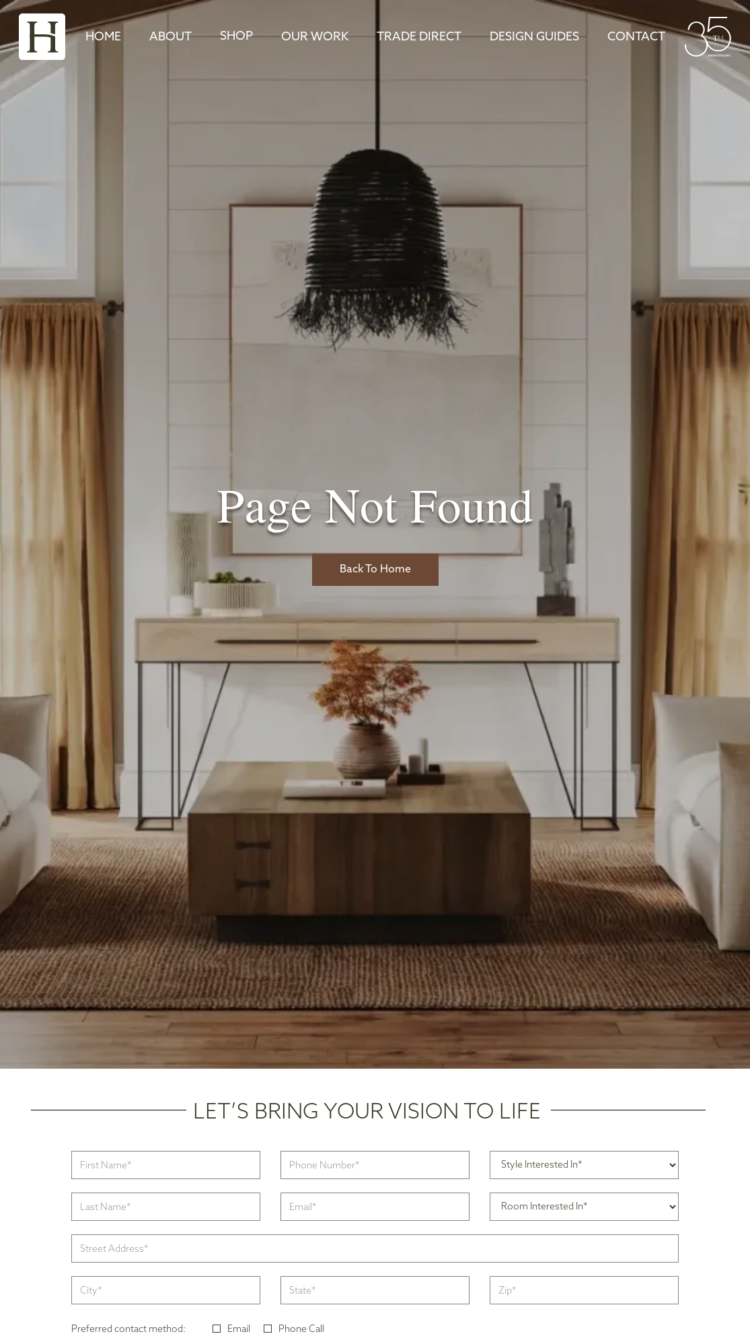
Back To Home (375, 569)
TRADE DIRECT (419, 37)
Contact (636, 37)
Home (103, 37)
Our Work (314, 37)
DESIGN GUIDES (534, 37)
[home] (42, 36)
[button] (236, 37)
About (170, 37)
